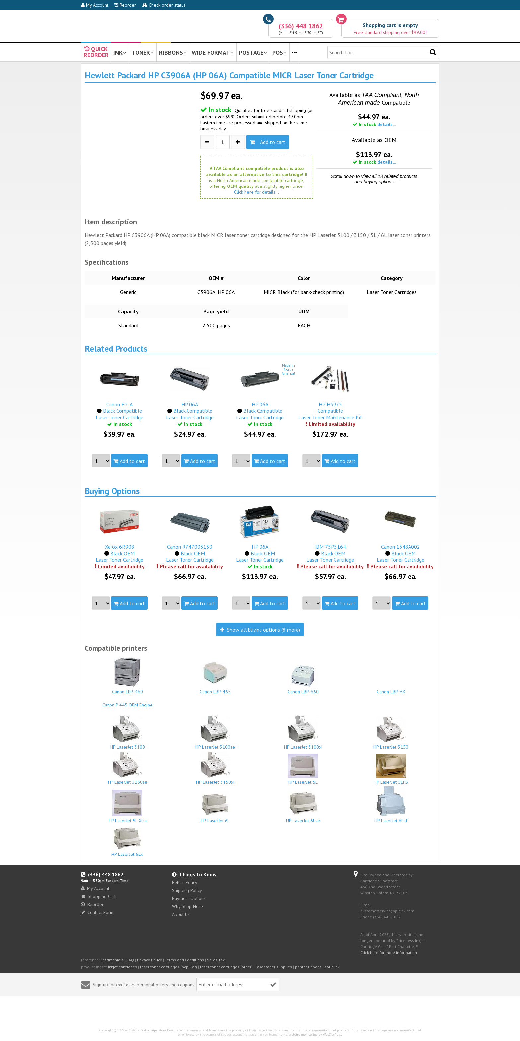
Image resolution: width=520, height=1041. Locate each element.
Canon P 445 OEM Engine (128, 702)
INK (120, 52)
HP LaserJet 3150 (391, 733)
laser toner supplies (274, 966)
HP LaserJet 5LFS (391, 769)
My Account (94, 5)
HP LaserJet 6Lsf (391, 805)
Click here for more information (388, 952)
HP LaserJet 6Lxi (128, 841)
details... (386, 124)
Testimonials (112, 959)
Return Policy (184, 882)
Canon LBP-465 (215, 676)
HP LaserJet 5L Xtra (128, 807)
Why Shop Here (187, 906)
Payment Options (189, 898)
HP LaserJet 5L (303, 769)
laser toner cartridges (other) (226, 966)
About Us (181, 914)
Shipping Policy (187, 890)
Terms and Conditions (184, 959)
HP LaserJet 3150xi (215, 768)
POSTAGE (253, 52)
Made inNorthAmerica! (288, 369)
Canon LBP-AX (391, 689)
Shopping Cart (98, 896)
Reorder (125, 5)
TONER (143, 52)
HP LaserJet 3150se (128, 768)
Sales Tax (216, 959)
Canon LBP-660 (303, 680)
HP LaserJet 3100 (128, 732)
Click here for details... (256, 192)
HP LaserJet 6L (215, 807)
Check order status (164, 5)
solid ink (332, 966)
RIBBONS (173, 52)
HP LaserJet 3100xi (303, 732)
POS (279, 52)
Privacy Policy (149, 959)
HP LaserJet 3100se (215, 732)
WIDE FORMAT (213, 52)
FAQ (130, 959)
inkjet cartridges (122, 966)
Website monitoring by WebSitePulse (315, 1034)
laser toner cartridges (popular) (168, 966)
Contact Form (97, 912)
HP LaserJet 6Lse (303, 806)
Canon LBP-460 (128, 676)
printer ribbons (308, 966)
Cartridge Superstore (151, 1030)
